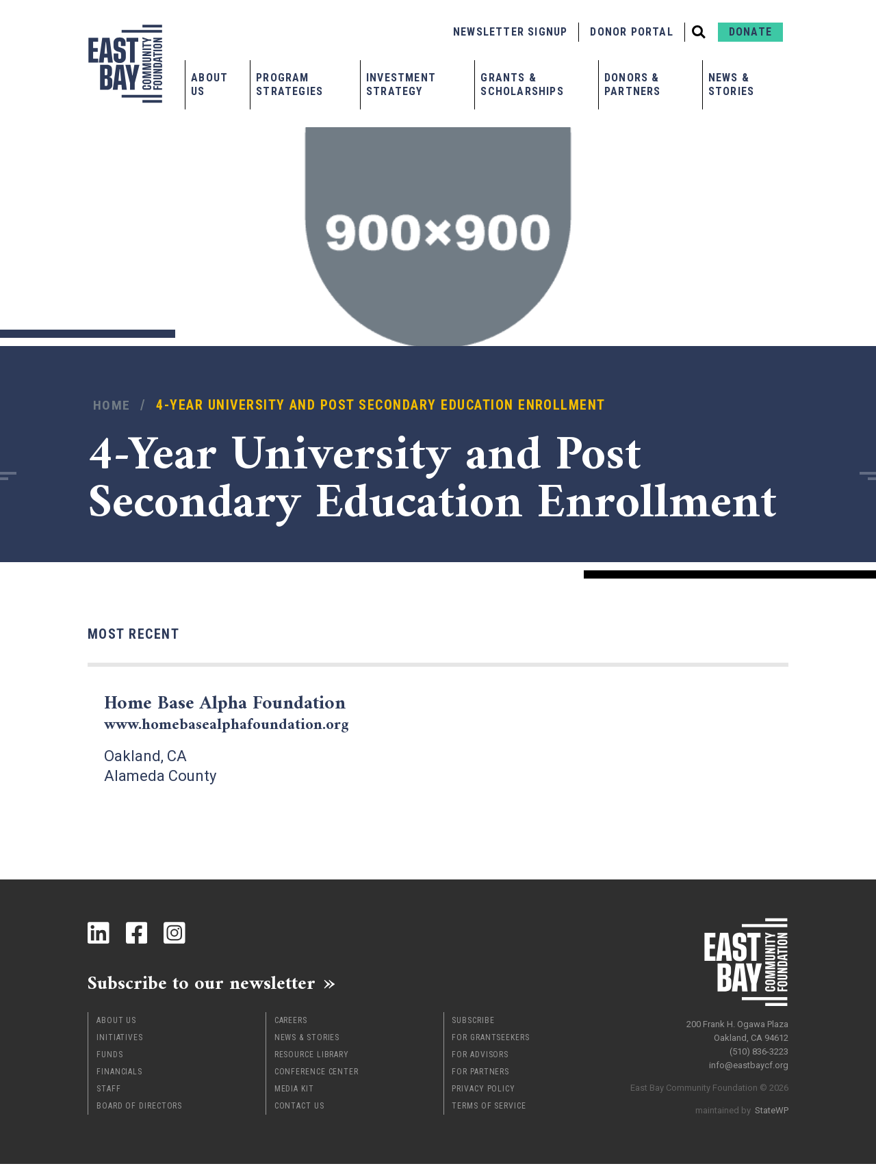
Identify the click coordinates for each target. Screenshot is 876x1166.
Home (112, 405)
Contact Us (299, 1108)
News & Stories (731, 84)
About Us (209, 84)
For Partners (480, 1073)
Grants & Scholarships (521, 84)
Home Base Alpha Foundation (235, 713)
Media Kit (294, 1091)
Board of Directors (139, 1108)
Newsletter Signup (510, 31)
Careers (290, 1022)
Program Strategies (289, 84)
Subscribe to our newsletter (210, 984)
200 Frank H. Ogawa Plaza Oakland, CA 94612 (737, 1028)
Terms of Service (489, 1108)
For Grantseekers (490, 1039)
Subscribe (473, 1022)
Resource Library (311, 1056)
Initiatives (119, 1039)
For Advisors (480, 1056)
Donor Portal (631, 31)
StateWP (771, 1107)
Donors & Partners (632, 84)
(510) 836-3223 (759, 1049)
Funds (109, 1056)
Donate (750, 31)
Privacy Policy (483, 1091)
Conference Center (316, 1073)
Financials (119, 1073)
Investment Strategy (401, 84)
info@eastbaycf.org (748, 1062)
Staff (108, 1091)
